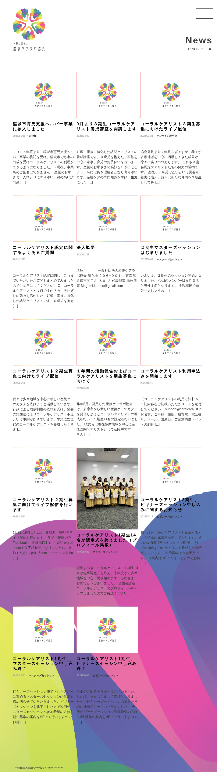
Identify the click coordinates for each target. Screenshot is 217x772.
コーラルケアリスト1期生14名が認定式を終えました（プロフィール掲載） (106, 538)
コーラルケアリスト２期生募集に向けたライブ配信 (43, 372)
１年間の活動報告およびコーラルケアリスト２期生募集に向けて (106, 375)
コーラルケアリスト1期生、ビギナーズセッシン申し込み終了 (106, 661)
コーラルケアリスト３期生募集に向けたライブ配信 (170, 126)
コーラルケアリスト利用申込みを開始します (170, 372)
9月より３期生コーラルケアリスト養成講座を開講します (106, 126)
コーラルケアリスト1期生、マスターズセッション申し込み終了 (43, 661)
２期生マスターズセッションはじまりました (170, 249)
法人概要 (86, 247)
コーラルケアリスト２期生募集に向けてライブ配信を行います (43, 503)
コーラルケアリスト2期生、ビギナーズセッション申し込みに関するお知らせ (170, 503)
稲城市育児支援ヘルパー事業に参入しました (43, 126)
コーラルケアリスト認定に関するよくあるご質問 (43, 249)
